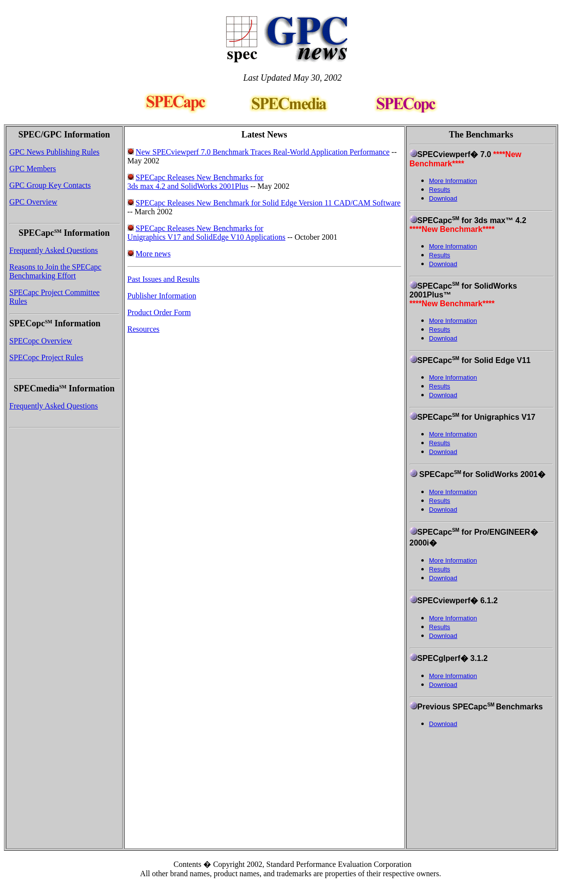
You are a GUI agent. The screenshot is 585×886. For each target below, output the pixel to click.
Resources (144, 329)
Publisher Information (162, 296)
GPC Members (32, 168)
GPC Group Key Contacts (50, 185)
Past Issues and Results (164, 279)
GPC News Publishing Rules (54, 152)
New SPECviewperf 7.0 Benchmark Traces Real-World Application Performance (263, 152)
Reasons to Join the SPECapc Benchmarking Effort (55, 271)
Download (443, 198)
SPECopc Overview (40, 341)
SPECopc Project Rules (46, 357)
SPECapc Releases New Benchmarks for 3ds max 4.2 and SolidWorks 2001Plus (195, 181)
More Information (453, 180)
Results (439, 189)
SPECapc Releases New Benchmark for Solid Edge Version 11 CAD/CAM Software (268, 203)
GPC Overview (33, 202)
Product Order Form (159, 312)
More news (153, 254)
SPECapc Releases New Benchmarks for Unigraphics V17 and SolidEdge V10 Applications (206, 232)
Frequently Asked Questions (53, 250)
